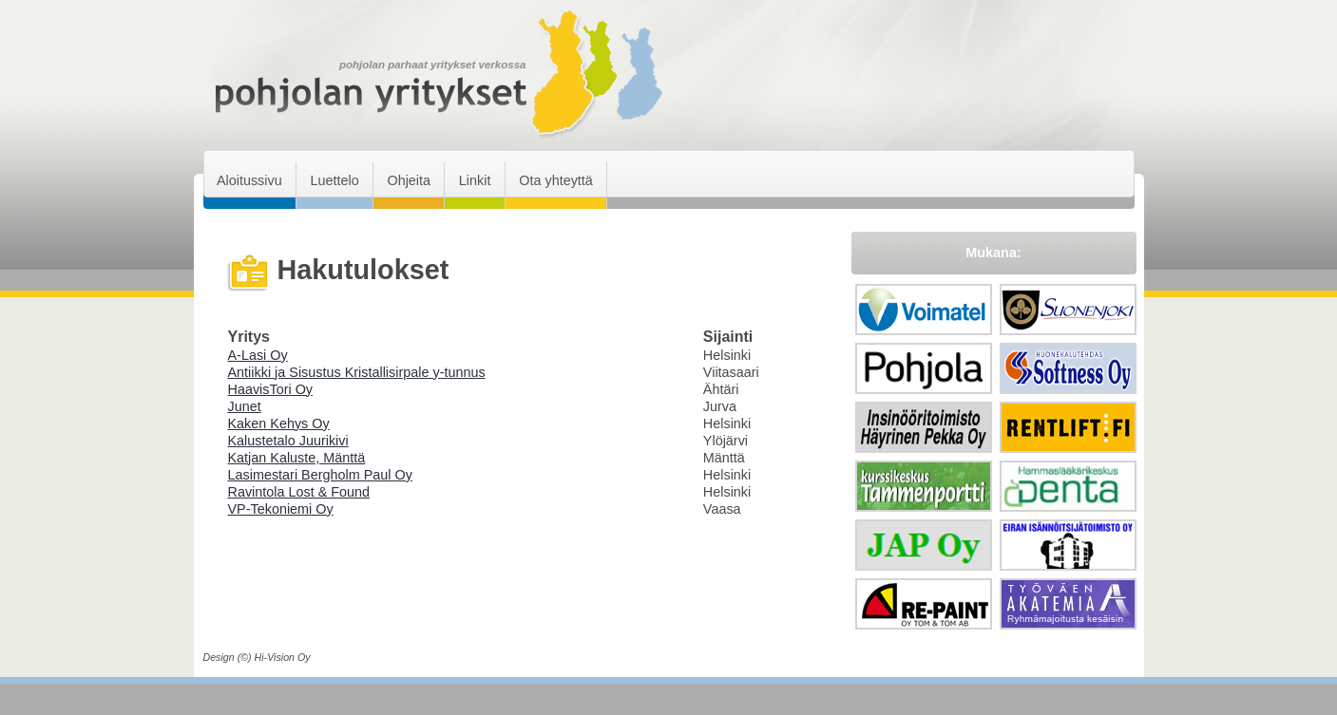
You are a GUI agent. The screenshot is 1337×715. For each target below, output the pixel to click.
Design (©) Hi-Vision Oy (257, 657)
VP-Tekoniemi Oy (281, 509)
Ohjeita (408, 180)
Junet (244, 406)
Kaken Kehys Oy (279, 423)
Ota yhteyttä (556, 180)
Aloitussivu (249, 180)
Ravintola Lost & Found (299, 491)
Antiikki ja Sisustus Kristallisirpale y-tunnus (357, 372)
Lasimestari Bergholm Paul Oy (320, 474)
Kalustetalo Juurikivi (288, 440)
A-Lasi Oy (258, 355)
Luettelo (334, 180)
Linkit (475, 180)
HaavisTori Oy (271, 389)
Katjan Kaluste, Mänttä (297, 457)
